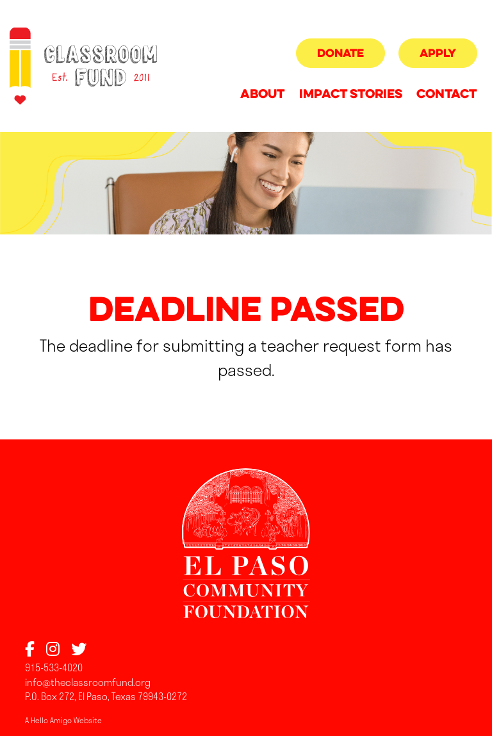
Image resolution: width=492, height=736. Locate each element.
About (262, 95)
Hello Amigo (51, 720)
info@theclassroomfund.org (88, 682)
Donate (340, 54)
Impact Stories (350, 95)
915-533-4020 (54, 667)
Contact (446, 95)
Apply (438, 54)
